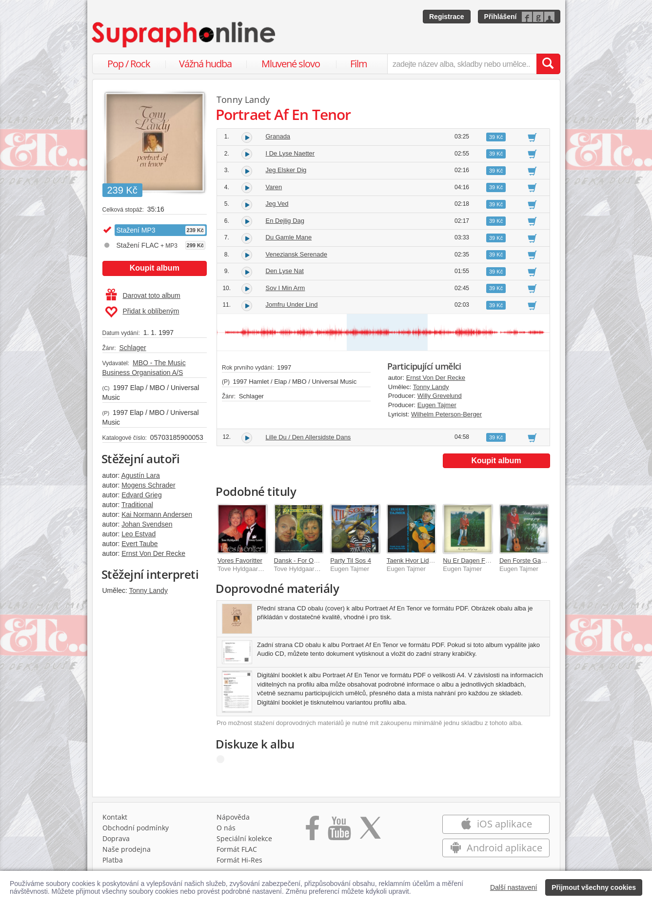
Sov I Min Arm (285, 288)
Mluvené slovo (290, 63)
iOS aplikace (496, 823)
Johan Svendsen (146, 524)
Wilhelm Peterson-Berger (446, 414)
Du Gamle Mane (289, 237)
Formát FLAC (237, 849)
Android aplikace (496, 847)
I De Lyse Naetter (290, 153)
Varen (274, 187)
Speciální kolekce (244, 838)
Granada (278, 136)
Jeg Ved (277, 203)
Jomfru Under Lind (292, 304)
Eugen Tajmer (436, 405)
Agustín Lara (140, 475)
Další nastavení (513, 887)
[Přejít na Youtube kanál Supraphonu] (339, 831)
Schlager (132, 348)
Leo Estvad (138, 534)
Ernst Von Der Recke (153, 553)
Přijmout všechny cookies (594, 887)
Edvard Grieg (141, 495)
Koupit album (154, 268)
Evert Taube (139, 544)
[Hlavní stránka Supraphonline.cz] (184, 34)
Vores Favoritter (239, 560)
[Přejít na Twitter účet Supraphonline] (370, 831)
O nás (226, 827)
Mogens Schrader (148, 485)
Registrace (446, 16)
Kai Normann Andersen (156, 514)
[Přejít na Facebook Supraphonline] (312, 831)
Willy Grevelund (439, 395)
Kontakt (114, 817)
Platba (112, 860)
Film (358, 63)
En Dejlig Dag (285, 220)
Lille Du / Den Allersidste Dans (308, 437)
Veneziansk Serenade (296, 254)
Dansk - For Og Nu (300, 560)
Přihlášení (500, 16)
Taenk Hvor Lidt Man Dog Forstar (433, 560)
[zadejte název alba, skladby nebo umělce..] (461, 64)
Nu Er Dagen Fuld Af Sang (480, 560)
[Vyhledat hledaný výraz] (548, 64)
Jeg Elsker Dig (286, 170)
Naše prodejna (126, 849)
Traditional (137, 505)
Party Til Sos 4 (350, 560)
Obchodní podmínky (135, 827)
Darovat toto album (143, 295)
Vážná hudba (205, 63)
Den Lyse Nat (285, 271)
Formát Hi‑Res (239, 860)
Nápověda (233, 817)
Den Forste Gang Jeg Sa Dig (540, 560)
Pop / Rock (128, 63)
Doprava (116, 838)
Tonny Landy (148, 590)
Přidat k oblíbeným (142, 312)
